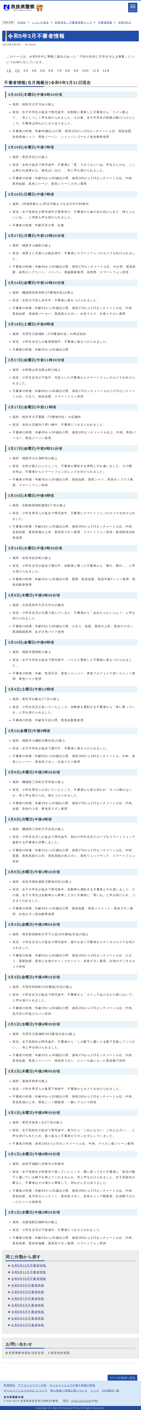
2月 (17, 70)
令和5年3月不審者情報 (27, 1325)
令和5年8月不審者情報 (27, 1292)
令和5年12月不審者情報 (28, 1265)
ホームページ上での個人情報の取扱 (72, 1385)
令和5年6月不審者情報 (27, 1305)
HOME (21, 22)
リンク (95, 1390)
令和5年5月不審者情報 (27, 1311)
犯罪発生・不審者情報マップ (73, 22)
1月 (9, 70)
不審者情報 (105, 22)
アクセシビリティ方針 (32, 1385)
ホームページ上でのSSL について (25, 1390)
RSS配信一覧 (111, 1390)
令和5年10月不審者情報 (28, 1278)
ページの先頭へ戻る (122, 1378)
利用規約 (9, 1385)
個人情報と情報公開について (69, 1390)
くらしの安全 (40, 22)
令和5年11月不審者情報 (28, 1272)
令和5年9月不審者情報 (27, 1285)
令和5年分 (124, 22)
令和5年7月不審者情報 (27, 1298)
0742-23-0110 (81, 1401)
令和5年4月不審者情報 (27, 1318)
